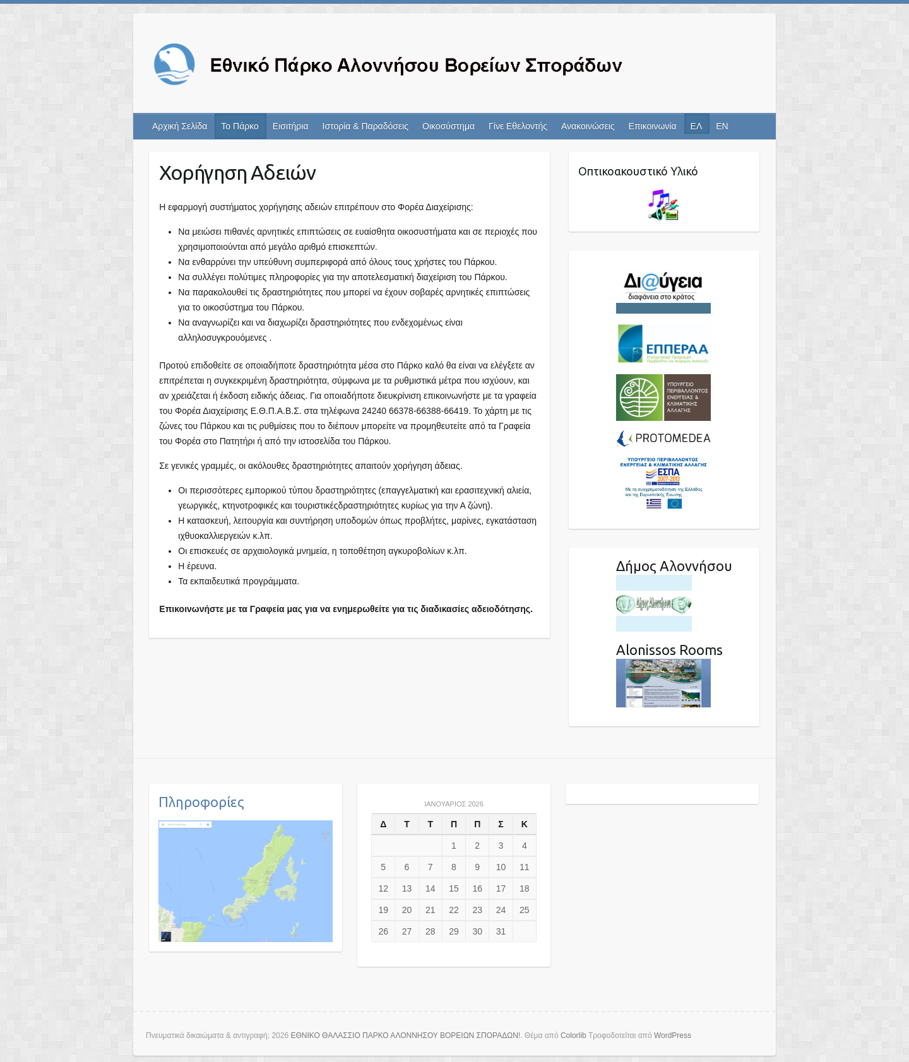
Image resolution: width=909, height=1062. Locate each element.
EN (722, 126)
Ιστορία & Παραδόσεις (366, 126)
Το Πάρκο (239, 126)
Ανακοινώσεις (588, 126)
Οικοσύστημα (448, 126)
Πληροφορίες (201, 802)
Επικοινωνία (653, 126)
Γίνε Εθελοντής (518, 126)
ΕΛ (697, 126)
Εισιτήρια (291, 126)
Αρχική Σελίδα (179, 126)
